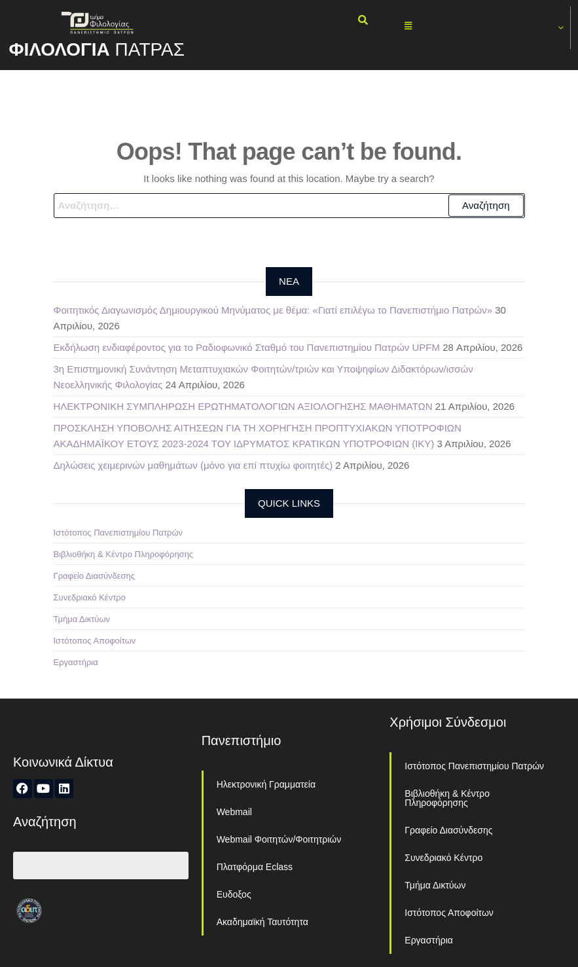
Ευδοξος (234, 894)
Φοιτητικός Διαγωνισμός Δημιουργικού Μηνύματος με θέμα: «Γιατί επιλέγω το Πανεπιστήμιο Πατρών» (273, 310)
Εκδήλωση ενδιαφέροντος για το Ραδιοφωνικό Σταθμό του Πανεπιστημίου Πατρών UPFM (247, 347)
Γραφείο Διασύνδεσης (94, 576)
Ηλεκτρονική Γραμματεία (266, 784)
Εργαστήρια (76, 662)
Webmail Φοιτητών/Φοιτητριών (279, 839)
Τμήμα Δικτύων (82, 619)
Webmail (234, 812)
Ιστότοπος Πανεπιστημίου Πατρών (118, 533)
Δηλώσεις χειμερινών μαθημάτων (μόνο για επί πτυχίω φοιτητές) (193, 465)
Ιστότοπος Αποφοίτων (95, 641)
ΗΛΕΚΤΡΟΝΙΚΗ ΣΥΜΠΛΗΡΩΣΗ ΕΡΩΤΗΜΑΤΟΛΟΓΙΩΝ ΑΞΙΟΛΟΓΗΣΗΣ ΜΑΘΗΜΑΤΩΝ (243, 406)
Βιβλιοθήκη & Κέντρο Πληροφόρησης (124, 554)
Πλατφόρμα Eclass (255, 867)
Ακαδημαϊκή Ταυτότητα (262, 922)
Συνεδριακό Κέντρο (90, 597)
